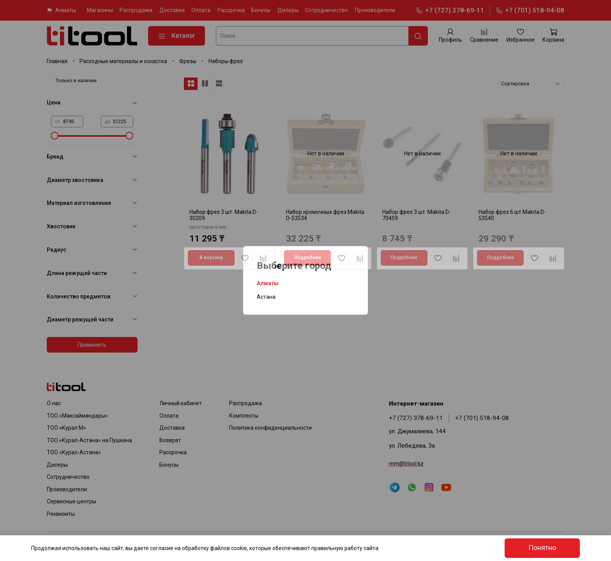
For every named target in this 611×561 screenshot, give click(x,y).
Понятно (542, 548)
